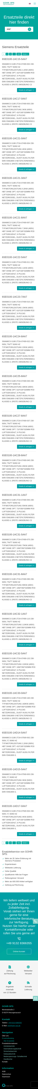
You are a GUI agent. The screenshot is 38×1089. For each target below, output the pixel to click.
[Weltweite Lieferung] (19, 868)
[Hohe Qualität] (19, 871)
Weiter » (25, 54)
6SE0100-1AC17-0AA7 (14, 98)
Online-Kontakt (19, 951)
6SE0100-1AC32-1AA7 (14, 613)
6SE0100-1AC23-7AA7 (14, 296)
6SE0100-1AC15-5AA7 (14, 59)
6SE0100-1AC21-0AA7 (14, 138)
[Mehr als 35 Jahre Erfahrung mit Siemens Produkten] (19, 859)
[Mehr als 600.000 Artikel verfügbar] (19, 881)
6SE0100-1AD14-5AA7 (14, 732)
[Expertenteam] (19, 864)
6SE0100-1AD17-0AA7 (14, 806)
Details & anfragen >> (26, 90)
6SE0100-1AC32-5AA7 (14, 653)
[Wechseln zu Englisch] (30, 3)
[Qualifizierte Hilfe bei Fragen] (19, 875)
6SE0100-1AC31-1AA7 (14, 495)
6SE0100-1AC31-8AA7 (14, 574)
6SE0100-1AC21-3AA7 (14, 178)
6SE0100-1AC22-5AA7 (14, 257)
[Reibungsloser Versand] (19, 878)
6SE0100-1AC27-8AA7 (14, 415)
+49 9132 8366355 (19, 943)
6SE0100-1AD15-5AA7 (14, 769)
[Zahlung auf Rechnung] (19, 885)
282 (18, 54)
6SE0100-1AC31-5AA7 (14, 534)
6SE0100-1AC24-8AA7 (14, 336)
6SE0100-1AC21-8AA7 (14, 217)
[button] (35, 3)
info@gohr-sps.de (13, 1026)
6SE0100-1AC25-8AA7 (14, 376)
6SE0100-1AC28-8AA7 (14, 455)
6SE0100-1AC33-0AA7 (14, 693)
